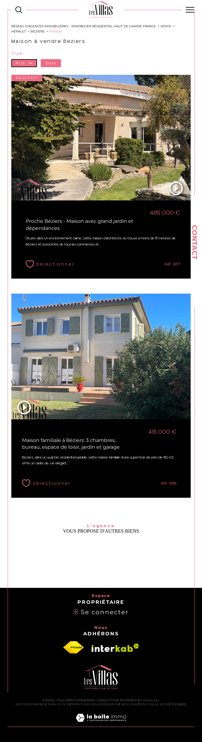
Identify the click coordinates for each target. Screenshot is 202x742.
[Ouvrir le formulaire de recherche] (19, 10)
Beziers (37, 31)
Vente (165, 26)
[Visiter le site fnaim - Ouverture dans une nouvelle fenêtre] (73, 647)
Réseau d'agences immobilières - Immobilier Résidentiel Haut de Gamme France (83, 26)
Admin (113, 704)
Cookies (178, 704)
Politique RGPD (155, 704)
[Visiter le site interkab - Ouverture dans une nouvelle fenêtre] (115, 648)
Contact (194, 242)
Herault (18, 31)
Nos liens (129, 704)
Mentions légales (88, 704)
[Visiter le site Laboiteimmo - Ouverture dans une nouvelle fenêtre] (101, 724)
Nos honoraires (30, 704)
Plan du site (59, 704)
